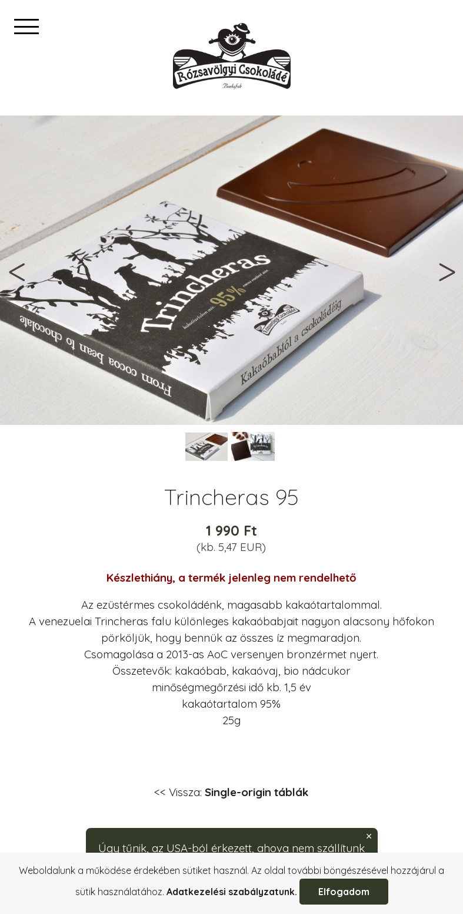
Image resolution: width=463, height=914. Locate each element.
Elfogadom (343, 891)
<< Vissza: (231, 792)
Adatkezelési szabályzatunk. (231, 891)
